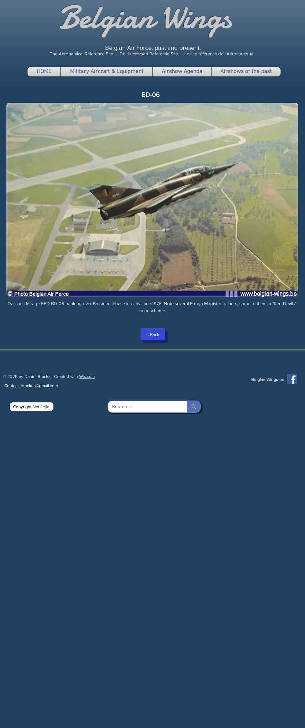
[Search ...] (143, 406)
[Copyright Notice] (31, 406)
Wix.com (87, 376)
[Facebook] (292, 379)
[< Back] (153, 334)
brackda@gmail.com (39, 385)
